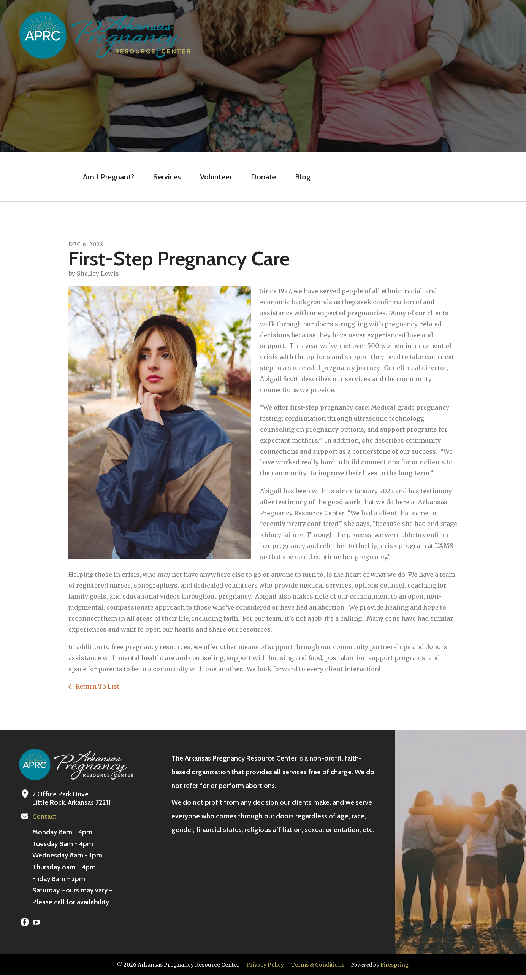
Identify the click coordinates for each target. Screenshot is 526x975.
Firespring (394, 964)
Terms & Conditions (317, 964)
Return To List (96, 686)
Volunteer (216, 176)
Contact (44, 816)
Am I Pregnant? (108, 176)
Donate (263, 176)
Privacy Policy (265, 964)
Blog (303, 176)
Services (167, 176)
